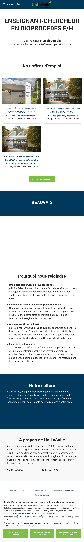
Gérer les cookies (42, 495)
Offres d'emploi (40, 491)
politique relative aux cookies (29, 517)
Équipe (25, 491)
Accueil (13, 491)
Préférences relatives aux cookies (68, 533)
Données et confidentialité (63, 491)
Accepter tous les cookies (16, 533)
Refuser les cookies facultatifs (42, 533)
